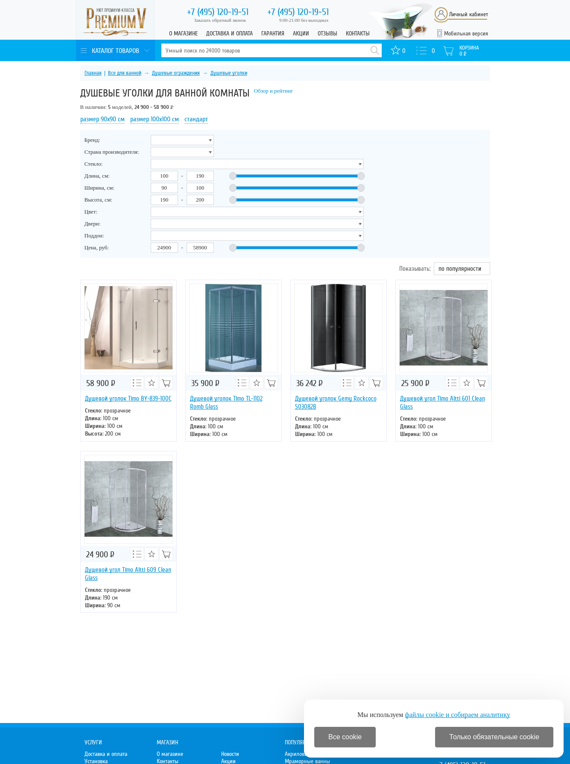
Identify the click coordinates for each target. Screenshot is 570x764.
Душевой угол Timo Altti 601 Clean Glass (442, 402)
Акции (301, 33)
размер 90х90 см (102, 119)
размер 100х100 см (154, 119)
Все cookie (345, 737)
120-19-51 (217, 12)
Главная (93, 73)
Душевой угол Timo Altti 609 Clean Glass (128, 574)
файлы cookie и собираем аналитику (457, 714)
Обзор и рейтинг (273, 91)
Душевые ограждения (176, 73)
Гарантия (272, 33)
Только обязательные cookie (494, 737)
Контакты (358, 33)
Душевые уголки (228, 73)
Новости (230, 754)
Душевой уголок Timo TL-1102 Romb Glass (226, 402)
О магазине (183, 33)
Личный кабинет (468, 14)
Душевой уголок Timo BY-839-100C (128, 398)
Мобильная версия (466, 33)
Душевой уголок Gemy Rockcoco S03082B (336, 402)
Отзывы (327, 33)
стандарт (196, 119)
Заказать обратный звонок (220, 20)
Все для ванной (124, 73)
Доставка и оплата (229, 33)
